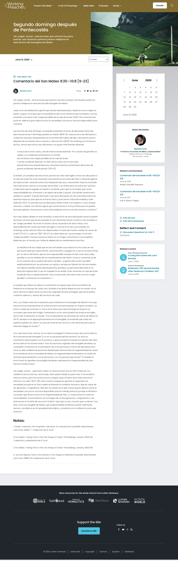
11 (146, 92)
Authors (103, 551)
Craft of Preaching (67, 5)
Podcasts (103, 5)
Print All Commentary (132, 221)
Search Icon (172, 5)
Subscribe (75, 551)
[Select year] (149, 80)
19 (151, 97)
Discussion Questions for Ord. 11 (137, 232)
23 (135, 102)
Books (116, 5)
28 (124, 107)
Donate (160, 5)
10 (140, 92)
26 (151, 102)
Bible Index (89, 5)
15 (130, 97)
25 (146, 102)
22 (130, 102)
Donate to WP (89, 530)
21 (125, 102)
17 (140, 97)
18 (146, 97)
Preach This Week (43, 5)
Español (116, 551)
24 (140, 102)
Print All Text (127, 218)
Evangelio (93, 59)
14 (125, 97)
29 (130, 107)
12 (151, 92)
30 (135, 107)
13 (156, 92)
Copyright (90, 551)
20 (156, 97)
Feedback (129, 551)
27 (156, 102)
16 (135, 97)
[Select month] (136, 80)
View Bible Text (22, 76)
